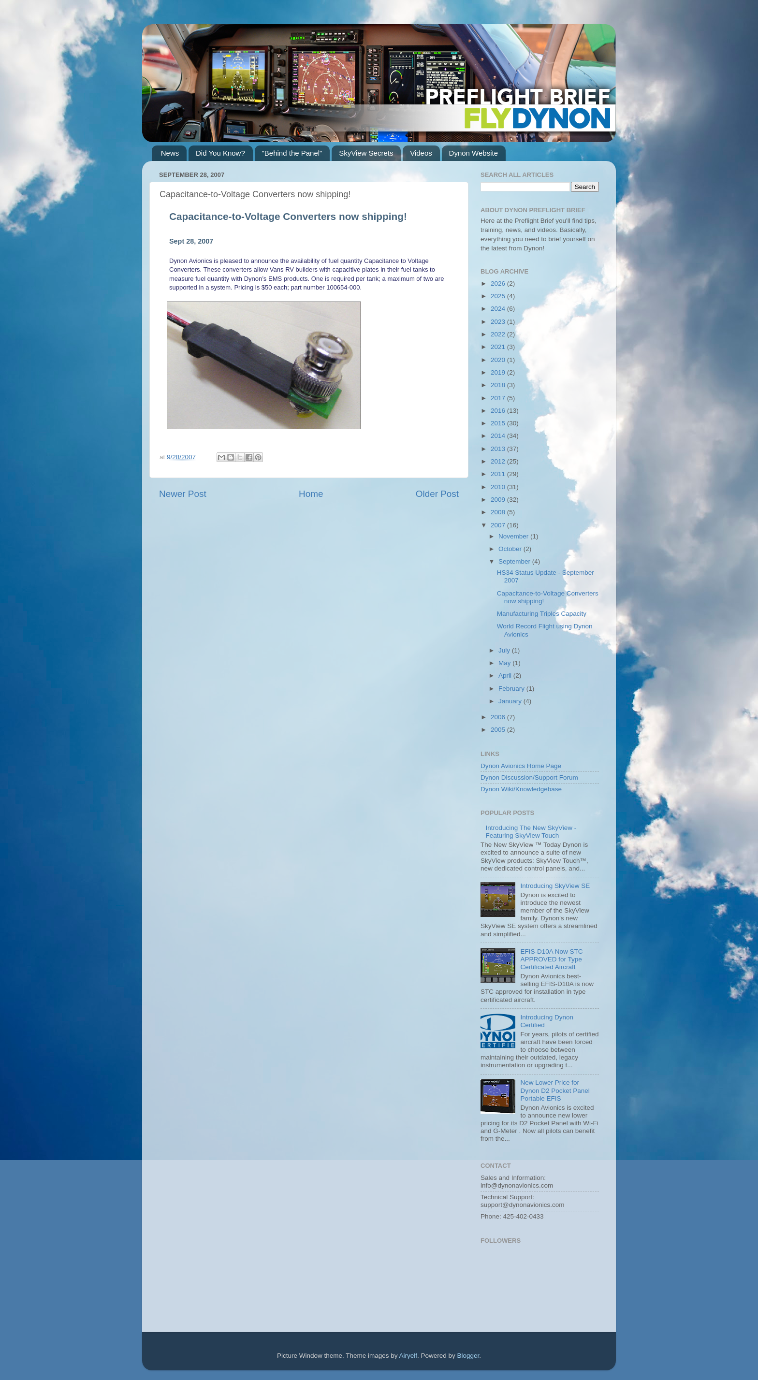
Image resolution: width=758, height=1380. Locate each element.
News (170, 153)
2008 (499, 512)
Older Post (437, 494)
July (505, 650)
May (505, 663)
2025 (499, 296)
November (514, 536)
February (512, 688)
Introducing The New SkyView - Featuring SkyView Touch (530, 831)
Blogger (468, 1355)
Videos (421, 153)
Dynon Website (473, 153)
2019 (499, 372)
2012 (499, 461)
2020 (499, 359)
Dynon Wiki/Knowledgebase (521, 789)
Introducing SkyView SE (555, 885)
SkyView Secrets (366, 153)
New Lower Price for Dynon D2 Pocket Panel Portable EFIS (554, 1090)
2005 (499, 729)
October (511, 548)
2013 (499, 448)
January (511, 701)
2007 (499, 525)
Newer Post (182, 494)
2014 (499, 435)
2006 (499, 717)
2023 (499, 321)
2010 (499, 487)
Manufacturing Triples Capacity (541, 613)
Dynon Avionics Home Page (521, 766)
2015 (499, 423)
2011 (499, 474)
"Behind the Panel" (292, 153)
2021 (499, 346)
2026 (499, 283)
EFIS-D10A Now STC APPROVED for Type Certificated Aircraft (551, 959)
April (505, 675)
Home (311, 494)
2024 (499, 308)
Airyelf (408, 1355)
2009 (499, 499)
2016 (499, 410)
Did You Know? (220, 153)
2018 (499, 385)
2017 (499, 398)
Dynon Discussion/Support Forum (529, 777)
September (515, 561)
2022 (499, 334)
